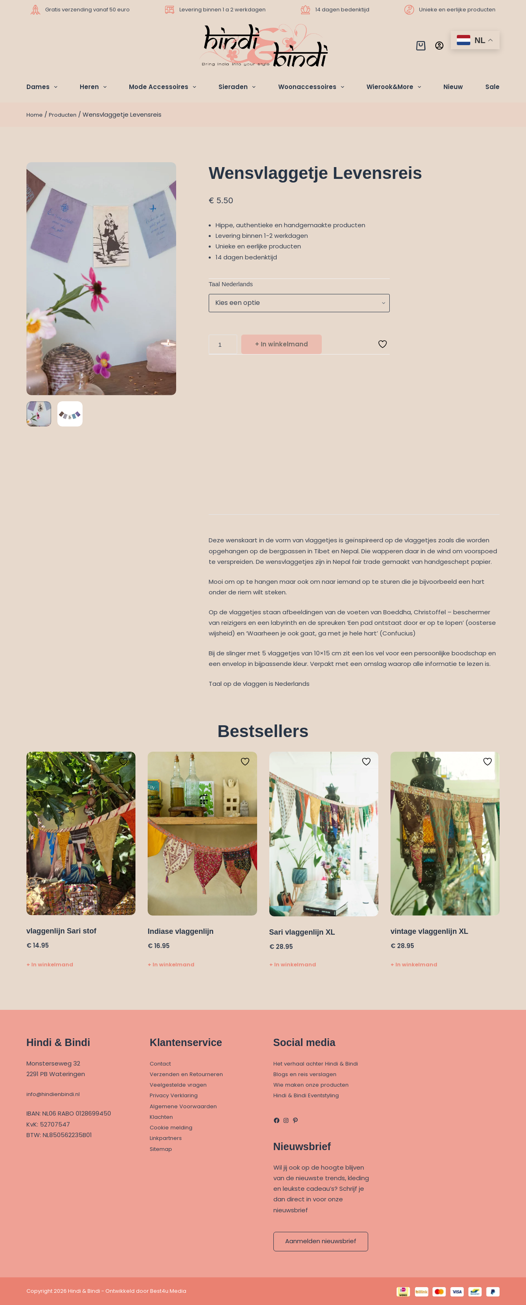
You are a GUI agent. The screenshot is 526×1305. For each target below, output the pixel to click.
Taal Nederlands (231, 284)
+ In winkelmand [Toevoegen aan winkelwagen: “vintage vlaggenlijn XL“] (414, 965)
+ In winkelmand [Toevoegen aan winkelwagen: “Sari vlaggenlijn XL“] (292, 965)
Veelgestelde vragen (182, 1084)
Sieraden (238, 87)
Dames (43, 87)
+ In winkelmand (281, 345)
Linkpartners (168, 1137)
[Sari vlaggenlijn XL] (323, 835)
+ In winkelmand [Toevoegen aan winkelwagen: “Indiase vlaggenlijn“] (171, 965)
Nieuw (453, 87)
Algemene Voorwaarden (187, 1106)
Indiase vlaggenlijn (184, 932)
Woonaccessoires (312, 87)
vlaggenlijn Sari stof (65, 932)
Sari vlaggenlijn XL (305, 933)
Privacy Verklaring (176, 1095)
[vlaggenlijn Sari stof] (80, 835)
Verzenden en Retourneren (190, 1074)
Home (35, 114)
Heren (95, 87)
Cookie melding (173, 1127)
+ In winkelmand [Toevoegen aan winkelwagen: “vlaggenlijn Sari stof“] (49, 965)
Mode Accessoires (164, 87)
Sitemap (163, 1148)
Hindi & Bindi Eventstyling (310, 1095)
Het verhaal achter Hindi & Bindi (320, 1063)
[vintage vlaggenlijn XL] (445, 835)
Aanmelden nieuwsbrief (320, 1241)
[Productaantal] (223, 345)
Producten (67, 114)
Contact (163, 1063)
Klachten (163, 1116)
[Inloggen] (439, 45)
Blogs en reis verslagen (308, 1074)
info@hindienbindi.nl (56, 1094)
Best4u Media (168, 1291)
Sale (492, 87)
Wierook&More (395, 87)
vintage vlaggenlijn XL (433, 932)
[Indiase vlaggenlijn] (202, 835)
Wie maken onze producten (315, 1084)
